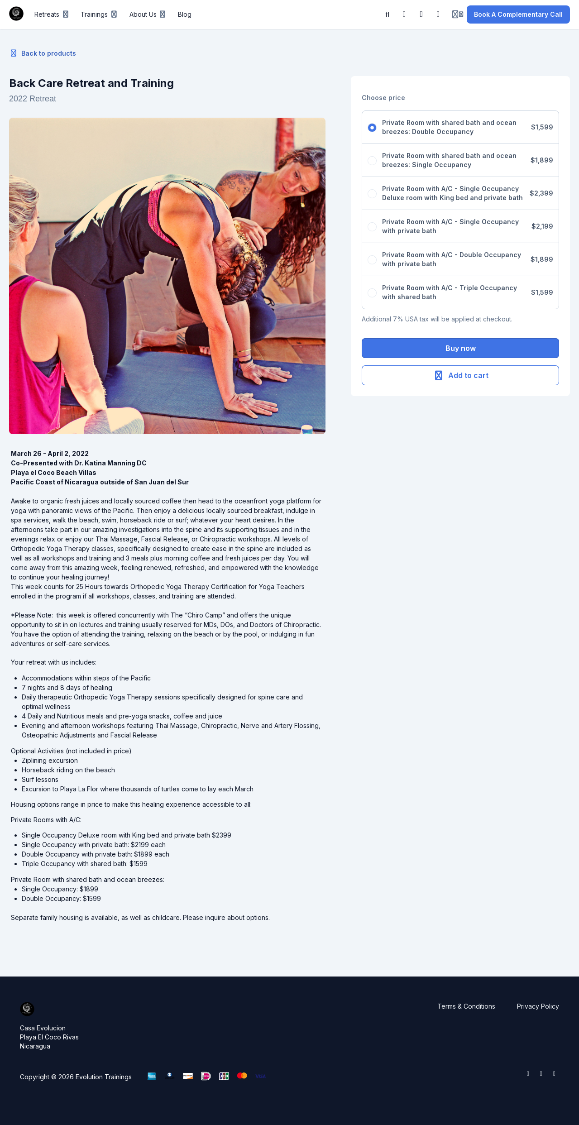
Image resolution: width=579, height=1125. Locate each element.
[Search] (387, 14)
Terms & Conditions (466, 1006)
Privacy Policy (538, 1006)
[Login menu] (457, 14)
